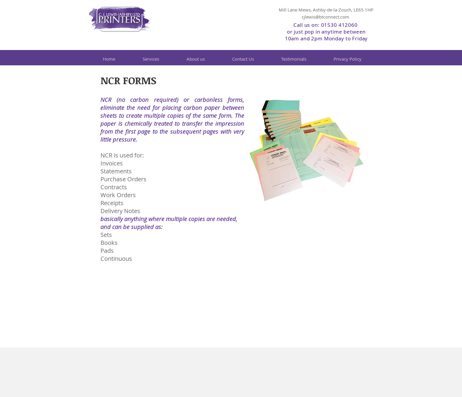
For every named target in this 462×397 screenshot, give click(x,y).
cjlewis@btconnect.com (325, 17)
